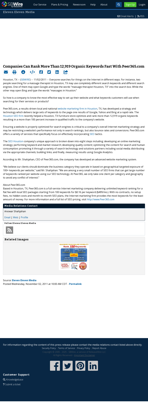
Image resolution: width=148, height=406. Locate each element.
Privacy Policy (83, 348)
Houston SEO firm (13, 116)
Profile (24, 217)
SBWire (12, 4)
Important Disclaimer (84, 355)
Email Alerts (127, 16)
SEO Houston (15, 141)
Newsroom (79, 4)
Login (142, 4)
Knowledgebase (14, 379)
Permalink (75, 284)
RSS (142, 16)
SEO (92, 134)
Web (15, 217)
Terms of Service (66, 348)
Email (7, 217)
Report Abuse (99, 348)
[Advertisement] (74, 40)
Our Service (39, 4)
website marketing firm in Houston (77, 108)
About (103, 4)
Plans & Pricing (59, 4)
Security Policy (49, 348)
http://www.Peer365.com (100, 199)
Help (93, 4)
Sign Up (130, 4)
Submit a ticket (13, 384)
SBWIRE (25, 79)
